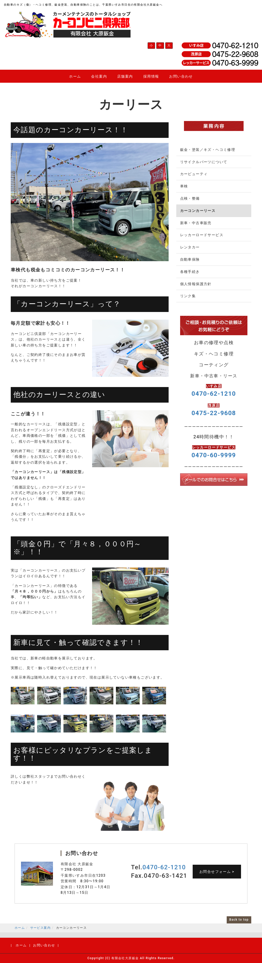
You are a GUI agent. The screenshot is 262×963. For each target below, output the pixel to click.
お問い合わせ (181, 76)
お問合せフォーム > (216, 872)
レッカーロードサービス (201, 235)
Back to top (239, 919)
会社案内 (99, 76)
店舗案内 (125, 76)
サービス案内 (40, 928)
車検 (184, 186)
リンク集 (188, 296)
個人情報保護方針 (196, 284)
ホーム (75, 76)
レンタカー (190, 247)
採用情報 (151, 76)
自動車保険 (190, 259)
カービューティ (194, 174)
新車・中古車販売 (196, 223)
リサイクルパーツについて (203, 162)
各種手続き (190, 272)
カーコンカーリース (198, 211)
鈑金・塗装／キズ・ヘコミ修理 (207, 150)
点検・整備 (190, 198)
